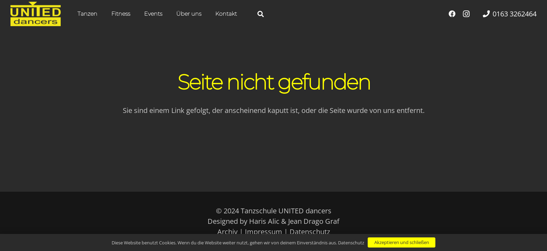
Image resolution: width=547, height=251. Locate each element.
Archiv (227, 231)
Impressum (263, 231)
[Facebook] (452, 14)
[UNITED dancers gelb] (35, 14)
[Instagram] (466, 14)
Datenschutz (310, 231)
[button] (261, 14)
